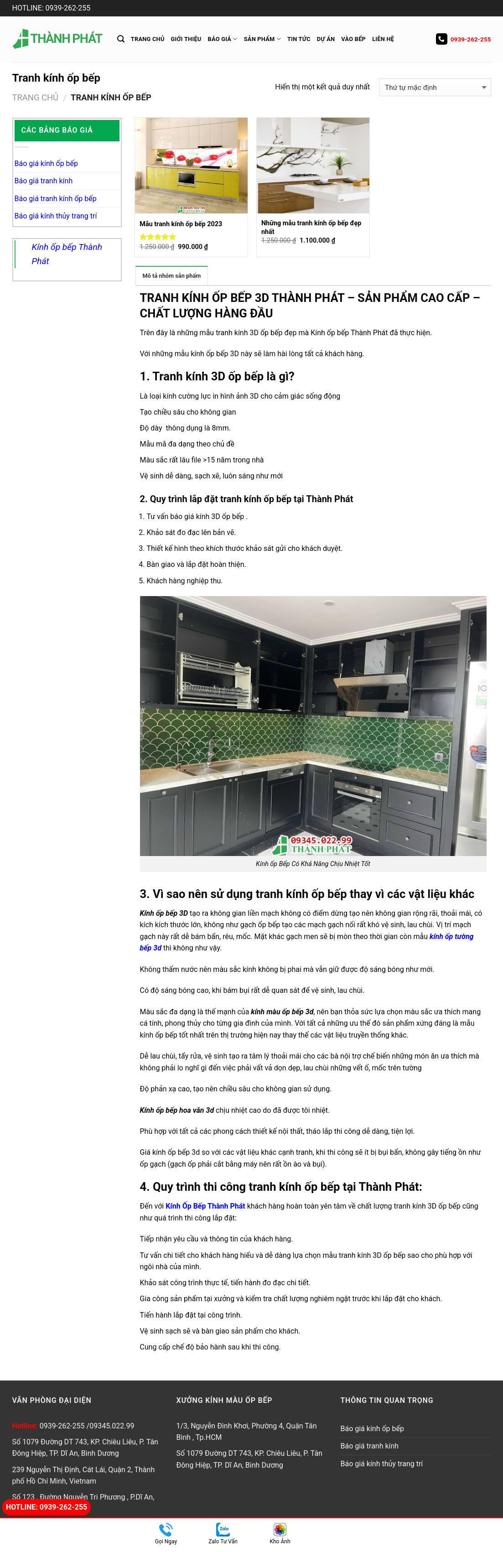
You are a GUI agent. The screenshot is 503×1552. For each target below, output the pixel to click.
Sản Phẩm (262, 39)
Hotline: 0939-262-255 (46, 1507)
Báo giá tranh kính (44, 180)
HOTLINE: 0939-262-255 (51, 8)
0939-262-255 (463, 39)
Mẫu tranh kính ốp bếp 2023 (181, 224)
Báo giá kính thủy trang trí (56, 216)
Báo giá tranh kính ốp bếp (56, 198)
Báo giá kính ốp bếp (46, 163)
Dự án (326, 39)
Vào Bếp (353, 39)
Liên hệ (383, 39)
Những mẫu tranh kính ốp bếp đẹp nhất (311, 227)
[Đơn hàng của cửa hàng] (435, 87)
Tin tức (299, 39)
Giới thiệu (186, 39)
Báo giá (223, 39)
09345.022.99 (111, 1426)
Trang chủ (148, 39)
